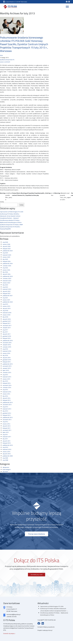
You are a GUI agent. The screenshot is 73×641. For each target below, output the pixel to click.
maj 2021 (5, 297)
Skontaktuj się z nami (36, 574)
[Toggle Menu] (67, 7)
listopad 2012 (7, 415)
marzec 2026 (6, 244)
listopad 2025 (7, 248)
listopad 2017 (7, 323)
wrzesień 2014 (7, 385)
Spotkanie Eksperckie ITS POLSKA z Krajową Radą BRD (10, 227)
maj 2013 (5, 407)
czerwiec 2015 (7, 372)
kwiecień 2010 (7, 449)
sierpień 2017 (7, 327)
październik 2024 (8, 263)
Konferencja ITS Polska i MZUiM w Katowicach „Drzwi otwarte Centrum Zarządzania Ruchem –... (54, 609)
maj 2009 (5, 458)
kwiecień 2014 (7, 392)
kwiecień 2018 (7, 312)
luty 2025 (5, 259)
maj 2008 (5, 460)
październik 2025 (8, 250)
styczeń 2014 (6, 398)
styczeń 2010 (6, 453)
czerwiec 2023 (7, 278)
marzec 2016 (6, 353)
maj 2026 (5, 242)
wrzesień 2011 (7, 430)
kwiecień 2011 (7, 436)
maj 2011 (5, 434)
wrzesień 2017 (7, 325)
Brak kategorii (7, 469)
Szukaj (2, 202)
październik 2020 (8, 302)
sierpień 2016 (7, 344)
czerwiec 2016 (7, 347)
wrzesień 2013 (7, 404)
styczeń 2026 (6, 246)
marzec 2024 (6, 270)
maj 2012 (5, 421)
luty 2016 (5, 355)
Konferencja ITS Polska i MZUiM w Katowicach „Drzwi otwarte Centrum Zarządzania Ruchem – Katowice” (10, 216)
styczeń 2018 (6, 319)
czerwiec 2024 (7, 265)
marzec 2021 (6, 300)
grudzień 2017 (7, 321)
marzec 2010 (6, 451)
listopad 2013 (7, 400)
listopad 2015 (7, 362)
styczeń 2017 (6, 334)
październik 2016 (8, 340)
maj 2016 (5, 349)
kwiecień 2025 (7, 255)
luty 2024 (5, 272)
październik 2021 (8, 295)
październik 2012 (8, 417)
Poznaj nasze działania (36, 534)
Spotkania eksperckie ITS (7, 59)
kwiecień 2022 (7, 289)
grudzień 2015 (7, 359)
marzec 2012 (6, 424)
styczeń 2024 (6, 274)
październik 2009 (8, 456)
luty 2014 (5, 396)
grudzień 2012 (7, 413)
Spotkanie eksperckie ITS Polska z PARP (11, 224)
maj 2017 (5, 330)
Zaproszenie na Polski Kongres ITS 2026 (11, 211)
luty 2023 (5, 285)
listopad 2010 (7, 443)
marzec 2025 (6, 257)
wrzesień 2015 (7, 366)
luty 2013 (5, 411)
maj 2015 (5, 374)
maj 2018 (5, 310)
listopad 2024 (7, 261)
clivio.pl (50, 630)
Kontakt (40, 627)
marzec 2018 (6, 315)
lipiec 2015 (6, 370)
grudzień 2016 (7, 336)
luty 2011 (5, 438)
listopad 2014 (7, 383)
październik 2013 (8, 402)
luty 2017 (5, 332)
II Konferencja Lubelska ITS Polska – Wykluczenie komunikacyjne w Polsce (10, 221)
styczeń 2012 (6, 426)
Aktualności (6, 467)
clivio (1, 55)
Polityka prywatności (49, 627)
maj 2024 (5, 268)
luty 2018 (5, 317)
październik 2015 (8, 364)
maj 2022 (5, 287)
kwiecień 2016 (7, 351)
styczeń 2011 (6, 441)
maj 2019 (5, 304)
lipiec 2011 (6, 432)
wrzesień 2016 (7, 342)
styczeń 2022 (6, 291)
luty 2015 (5, 381)
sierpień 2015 (7, 368)
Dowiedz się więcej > (9, 633)
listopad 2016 (7, 338)
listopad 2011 (7, 428)
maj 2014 (5, 389)
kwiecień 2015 (7, 377)
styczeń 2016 (6, 357)
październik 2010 (8, 445)
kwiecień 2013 (7, 409)
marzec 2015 (6, 379)
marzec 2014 (6, 394)
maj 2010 (5, 447)
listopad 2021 (7, 293)
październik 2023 (8, 276)
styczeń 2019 (6, 308)
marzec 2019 (6, 306)
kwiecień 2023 (7, 280)
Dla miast (5, 471)
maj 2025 (5, 253)
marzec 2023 (6, 283)
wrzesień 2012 (7, 419)
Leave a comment (5, 62)
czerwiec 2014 (7, 387)
